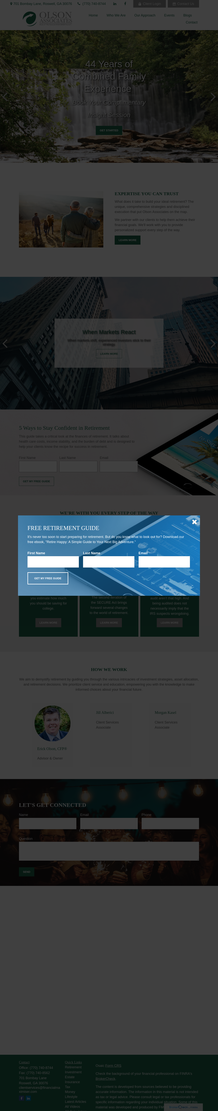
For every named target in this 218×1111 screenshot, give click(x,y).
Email (143, 553)
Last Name (91, 553)
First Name (36, 553)
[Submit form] (47, 578)
